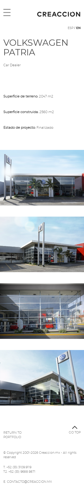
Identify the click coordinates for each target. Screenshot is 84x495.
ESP (70, 28)
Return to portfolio (12, 435)
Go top (75, 427)
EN (78, 28)
